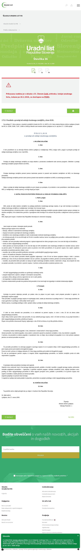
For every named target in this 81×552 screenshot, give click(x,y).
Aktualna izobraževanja (49, 491)
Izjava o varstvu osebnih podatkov (52, 532)
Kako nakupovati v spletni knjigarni (12, 508)
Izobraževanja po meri (48, 494)
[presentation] (40, 467)
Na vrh (71, 417)
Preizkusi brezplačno (48, 508)
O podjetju (45, 520)
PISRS (46, 97)
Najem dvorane (46, 496)
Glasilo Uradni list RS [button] (12, 24)
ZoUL (46, 93)
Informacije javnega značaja (50, 525)
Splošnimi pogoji (33, 476)
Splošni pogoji (46, 530)
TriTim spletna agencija (30, 549)
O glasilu (4, 493)
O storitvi (45, 505)
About (52, 520)
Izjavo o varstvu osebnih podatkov (54, 476)
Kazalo (9, 111)
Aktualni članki (6, 520)
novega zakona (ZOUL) (20, 540)
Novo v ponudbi (6, 505)
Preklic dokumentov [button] (11, 30)
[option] (40, 59)
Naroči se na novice (7, 522)
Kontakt (44, 522)
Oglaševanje (45, 527)
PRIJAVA (40, 455)
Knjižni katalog (6, 511)
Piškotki (15, 549)
